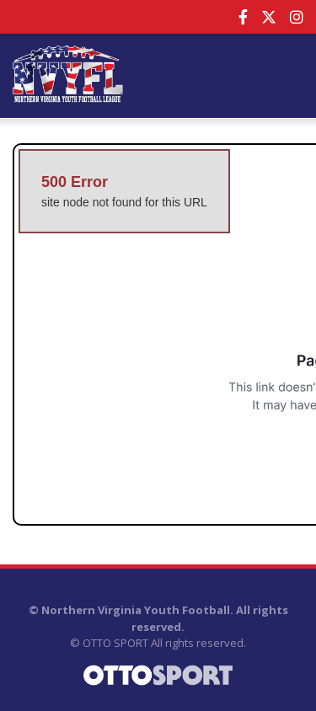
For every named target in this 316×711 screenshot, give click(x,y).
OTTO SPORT (115, 642)
